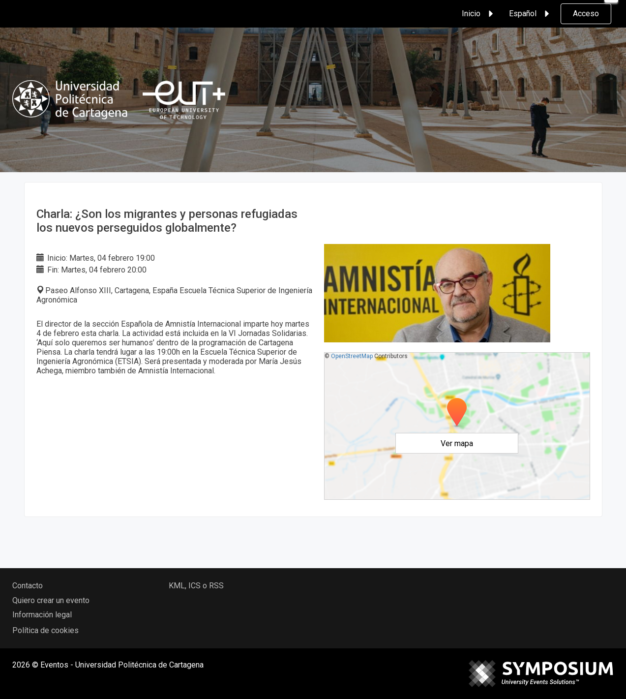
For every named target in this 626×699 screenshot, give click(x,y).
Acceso (586, 13)
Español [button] (530, 14)
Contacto (27, 585)
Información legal (42, 614)
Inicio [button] (479, 14)
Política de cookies (45, 630)
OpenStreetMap (352, 356)
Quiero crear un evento (50, 600)
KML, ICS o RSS (196, 585)
